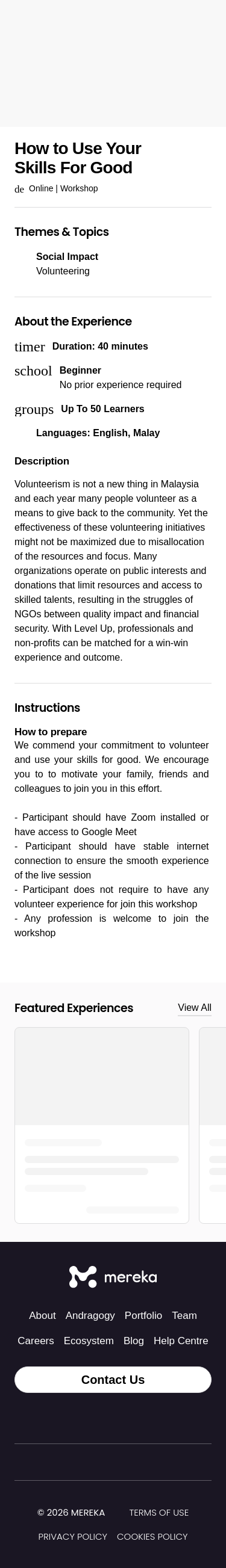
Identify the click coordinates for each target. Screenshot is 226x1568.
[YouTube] (166, 1418)
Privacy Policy (72, 1536)
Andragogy (90, 1315)
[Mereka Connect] (113, 1278)
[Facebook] (113, 1418)
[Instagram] (87, 1418)
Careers (35, 1341)
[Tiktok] (60, 1418)
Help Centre (181, 1341)
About (42, 1315)
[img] (112, 1513)
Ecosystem (89, 1341)
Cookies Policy (152, 1536)
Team (184, 1315)
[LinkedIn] (140, 1418)
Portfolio (143, 1315)
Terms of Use (159, 1512)
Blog (134, 1341)
